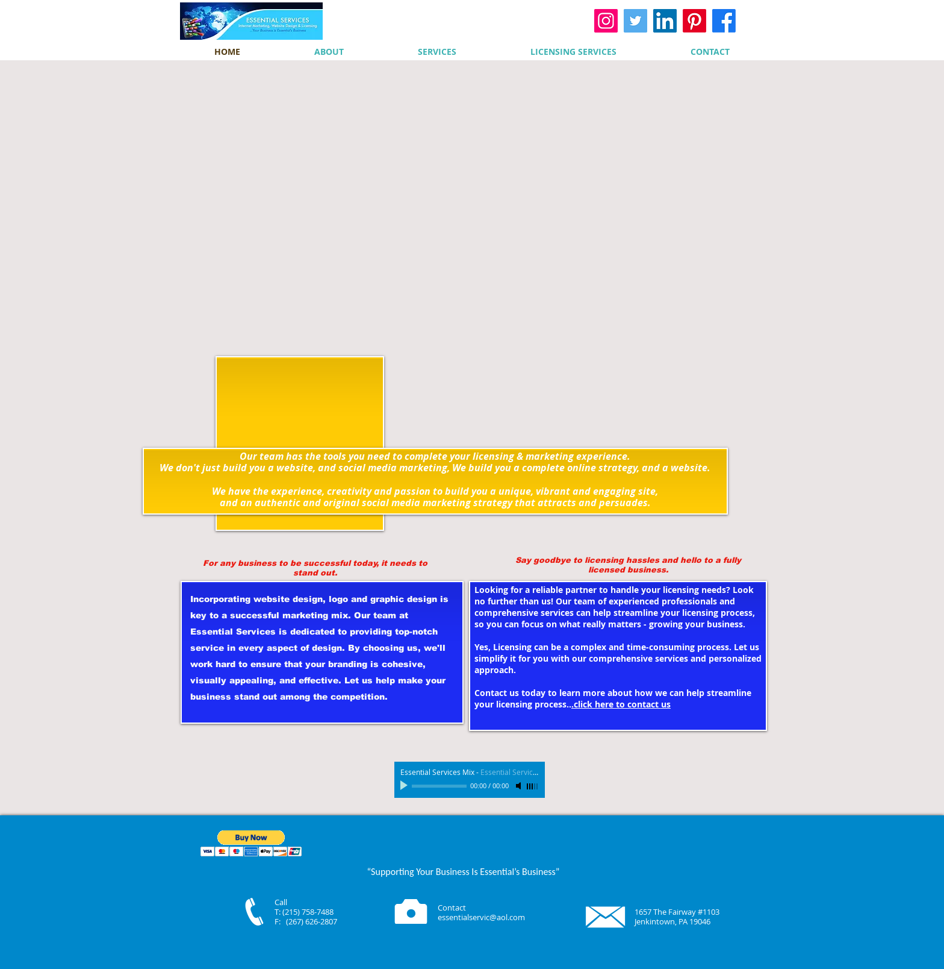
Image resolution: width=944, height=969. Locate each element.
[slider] (533, 786)
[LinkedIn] (665, 21)
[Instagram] (606, 21)
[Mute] (520, 786)
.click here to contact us (621, 704)
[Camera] (411, 911)
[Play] (405, 786)
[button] (251, 843)
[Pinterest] (694, 21)
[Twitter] (635, 21)
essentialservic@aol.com (481, 917)
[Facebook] (724, 21)
